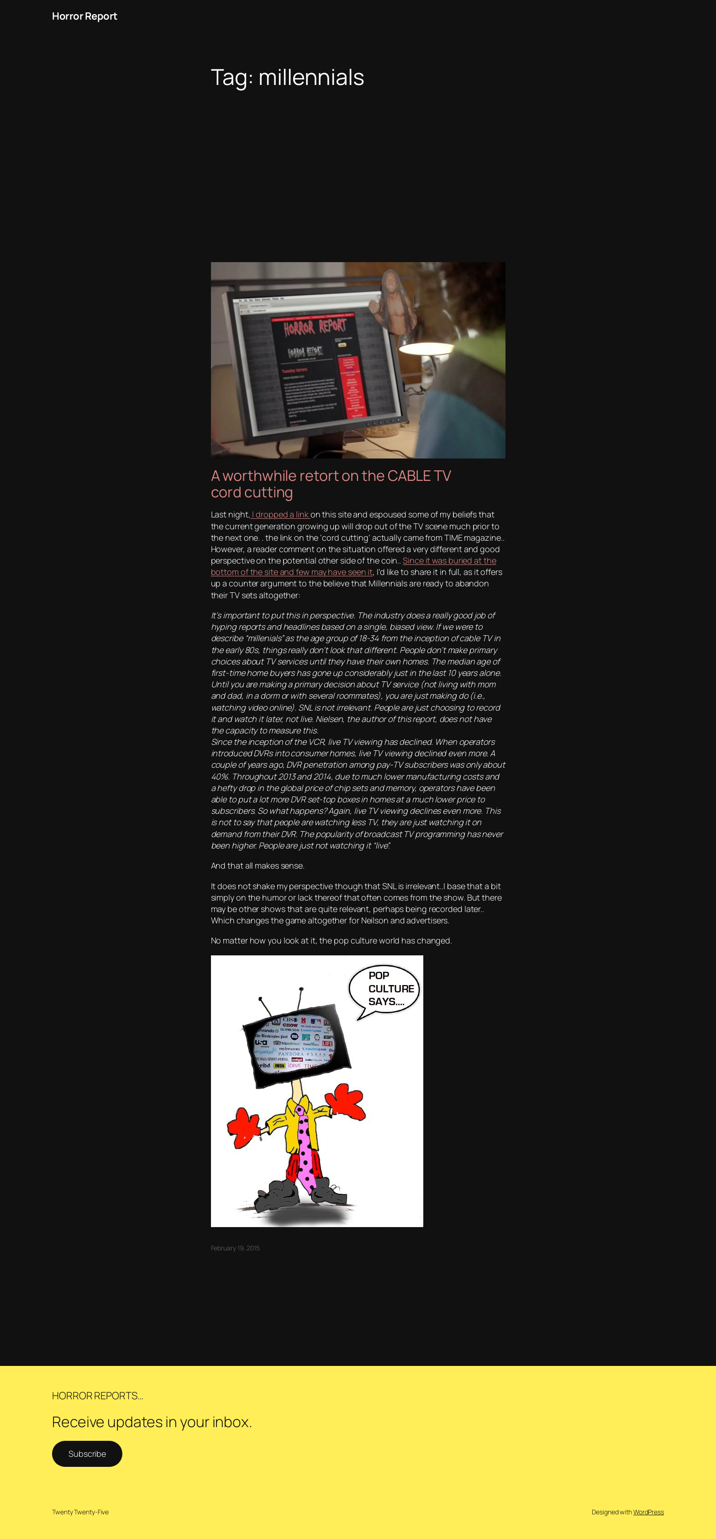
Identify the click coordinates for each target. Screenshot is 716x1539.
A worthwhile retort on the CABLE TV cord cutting (331, 483)
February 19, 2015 (235, 1248)
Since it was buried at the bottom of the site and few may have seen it (353, 566)
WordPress (648, 1511)
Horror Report (85, 16)
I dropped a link (280, 514)
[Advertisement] (358, 162)
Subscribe (87, 1453)
